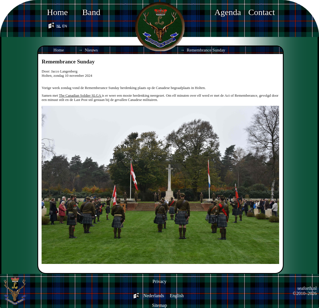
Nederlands (153, 295)
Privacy (160, 281)
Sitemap (159, 305)
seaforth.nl (307, 288)
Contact (261, 12)
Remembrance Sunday (206, 50)
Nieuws (91, 50)
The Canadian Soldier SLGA (80, 96)
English (177, 295)
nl (58, 25)
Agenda (227, 12)
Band (91, 12)
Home (57, 12)
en (64, 25)
